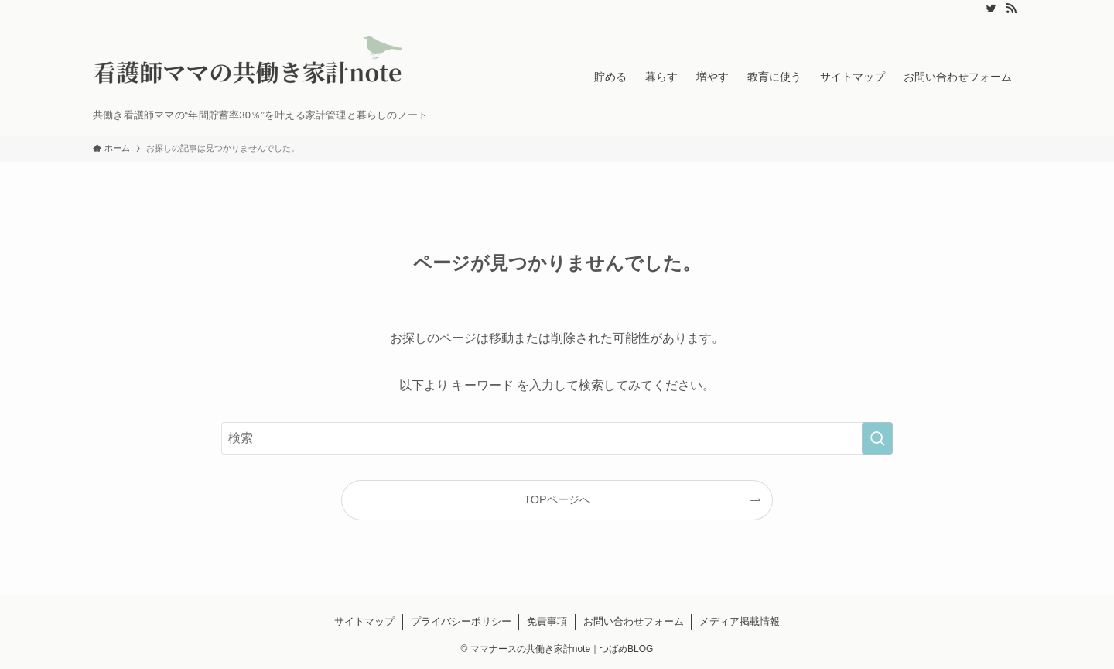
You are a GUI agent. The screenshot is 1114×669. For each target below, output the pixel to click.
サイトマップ (364, 621)
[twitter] (991, 8)
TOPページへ (556, 499)
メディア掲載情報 (739, 621)
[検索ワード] (557, 438)
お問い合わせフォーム (633, 621)
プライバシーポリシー (461, 621)
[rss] (1011, 8)
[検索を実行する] (877, 438)
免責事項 (547, 621)
